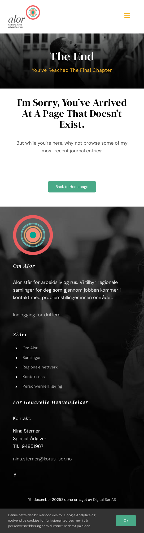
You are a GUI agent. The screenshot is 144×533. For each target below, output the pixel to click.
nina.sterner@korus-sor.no (42, 459)
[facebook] (15, 475)
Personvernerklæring (42, 386)
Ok (126, 520)
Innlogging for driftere (36, 315)
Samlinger (32, 357)
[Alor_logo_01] (24, 8)
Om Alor (30, 348)
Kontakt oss (34, 376)
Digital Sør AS (104, 499)
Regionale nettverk (40, 367)
